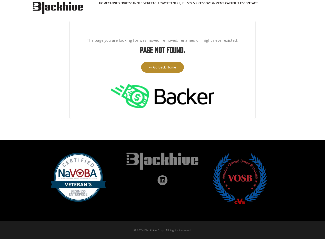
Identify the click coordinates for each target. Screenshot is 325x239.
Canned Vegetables (146, 3)
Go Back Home (162, 67)
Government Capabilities (224, 3)
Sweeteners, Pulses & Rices (182, 3)
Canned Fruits (119, 3)
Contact (251, 3)
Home (103, 3)
